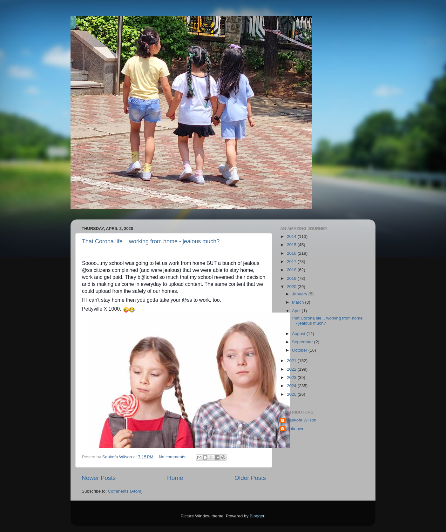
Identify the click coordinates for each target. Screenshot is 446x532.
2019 (292, 278)
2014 (292, 236)
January (300, 294)
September (303, 342)
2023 (292, 377)
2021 (292, 360)
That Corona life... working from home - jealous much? (151, 241)
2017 (292, 261)
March (298, 302)
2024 (292, 385)
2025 (292, 394)
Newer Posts (99, 478)
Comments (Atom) (125, 491)
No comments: (173, 457)
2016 (292, 253)
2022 (292, 369)
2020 (292, 286)
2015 (292, 244)
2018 (292, 269)
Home (175, 478)
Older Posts (250, 478)
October (300, 350)
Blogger (257, 516)
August (299, 333)
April (297, 310)
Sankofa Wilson (301, 420)
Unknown (295, 428)
